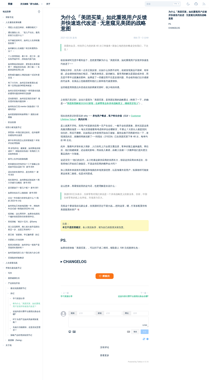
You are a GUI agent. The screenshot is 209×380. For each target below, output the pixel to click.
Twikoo (140, 362)
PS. (64, 240)
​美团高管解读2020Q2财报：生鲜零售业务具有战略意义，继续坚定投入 (102, 103)
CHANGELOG (174, 28)
